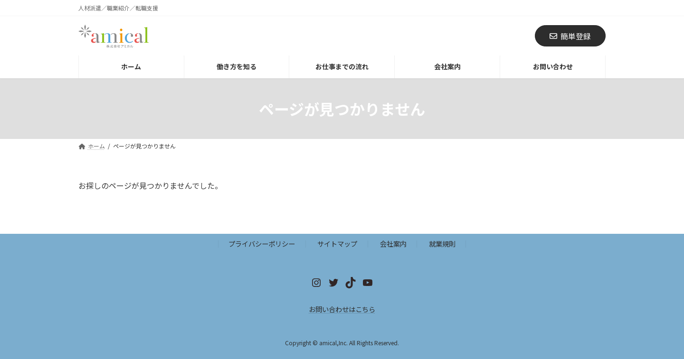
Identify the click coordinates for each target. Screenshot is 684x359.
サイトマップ (337, 244)
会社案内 (393, 244)
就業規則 (442, 244)
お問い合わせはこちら (342, 309)
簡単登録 (570, 36)
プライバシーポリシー (261, 244)
